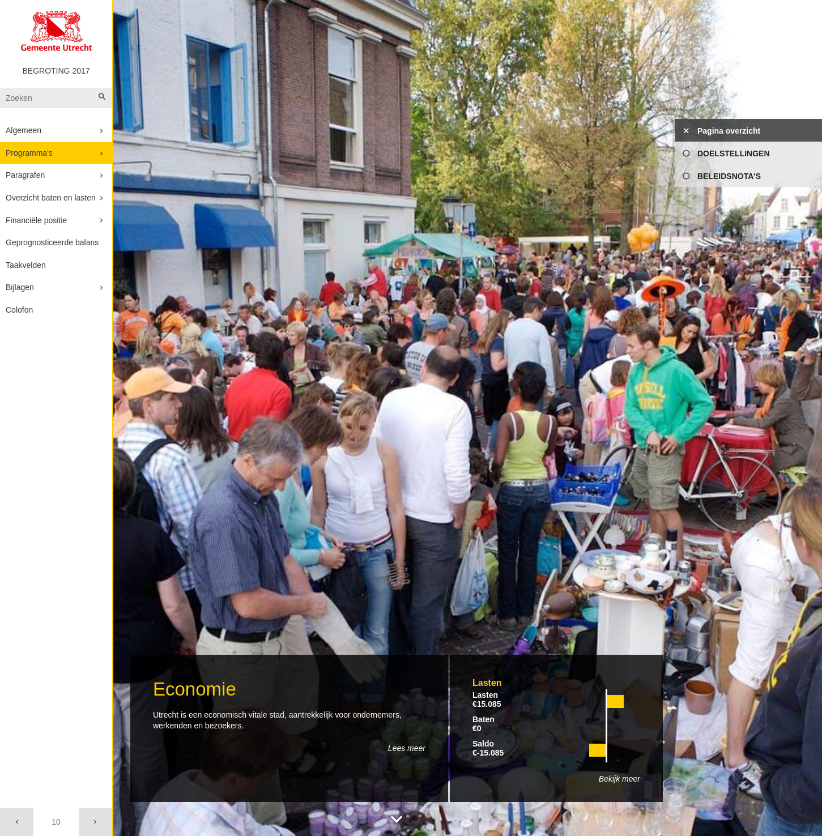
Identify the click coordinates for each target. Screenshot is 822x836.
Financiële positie (36, 220)
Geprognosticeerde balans (52, 242)
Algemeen (23, 130)
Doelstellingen (733, 153)
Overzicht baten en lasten (51, 197)
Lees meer (406, 748)
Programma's (29, 152)
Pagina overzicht (728, 130)
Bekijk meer (619, 778)
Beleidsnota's (729, 176)
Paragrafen (25, 175)
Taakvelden (26, 265)
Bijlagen (20, 287)
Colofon (19, 309)
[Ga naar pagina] (55, 822)
